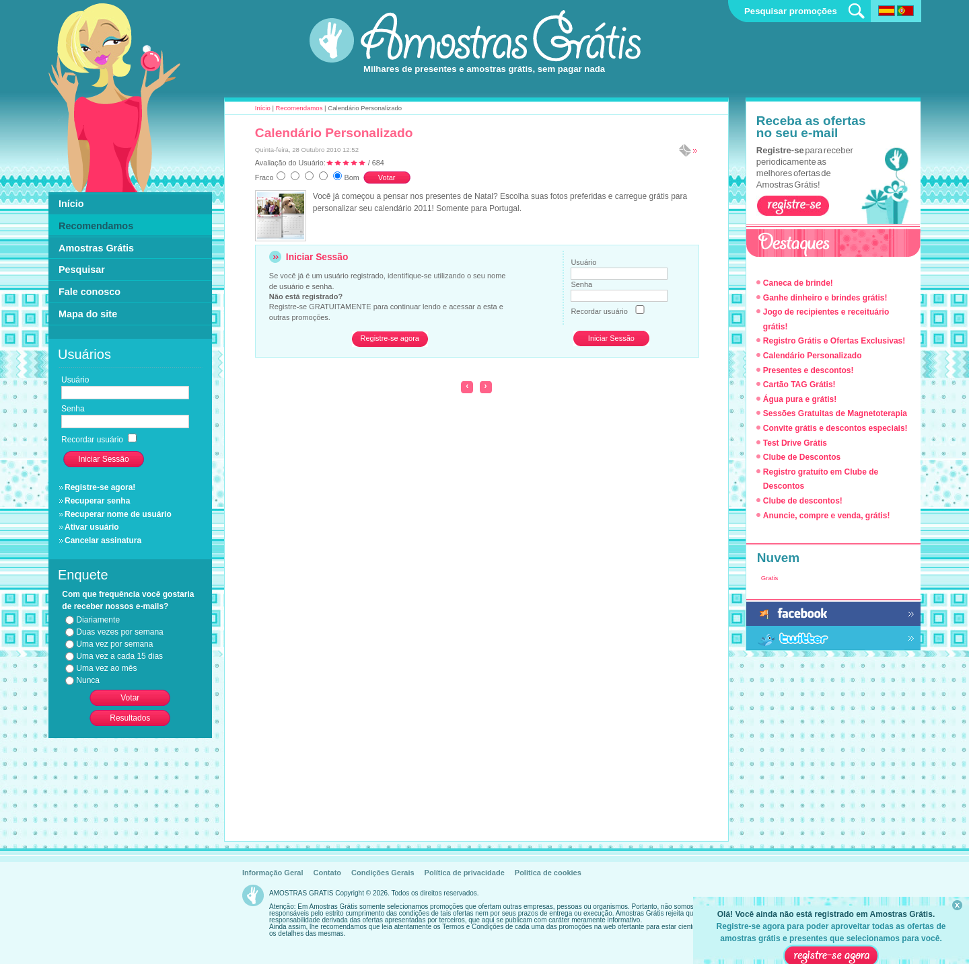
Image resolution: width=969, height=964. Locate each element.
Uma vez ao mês (106, 668)
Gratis (770, 577)
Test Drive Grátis (795, 443)
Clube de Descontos (801, 457)
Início (263, 108)
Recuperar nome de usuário (118, 514)
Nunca (88, 680)
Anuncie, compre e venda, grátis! (826, 515)
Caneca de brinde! (798, 283)
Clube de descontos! (802, 501)
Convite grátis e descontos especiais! (835, 428)
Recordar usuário (599, 311)
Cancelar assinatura (103, 540)
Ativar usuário (92, 527)
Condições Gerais (383, 873)
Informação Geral (272, 873)
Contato (327, 873)
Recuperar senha (97, 501)
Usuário (583, 262)
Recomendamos (299, 108)
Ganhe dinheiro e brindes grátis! (825, 298)
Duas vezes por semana (119, 632)
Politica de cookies (548, 873)
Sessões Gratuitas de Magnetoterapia (835, 413)
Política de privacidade (465, 873)
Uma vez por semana (114, 644)
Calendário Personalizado (334, 133)
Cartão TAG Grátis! (799, 384)
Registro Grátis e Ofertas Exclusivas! (834, 341)
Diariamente (98, 620)
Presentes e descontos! (808, 370)
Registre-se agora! (100, 487)
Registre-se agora (389, 338)
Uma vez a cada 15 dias (119, 656)
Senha (581, 284)
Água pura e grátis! (799, 399)
